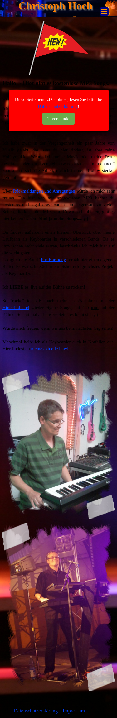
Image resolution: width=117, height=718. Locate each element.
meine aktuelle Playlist (52, 348)
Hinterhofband (15, 307)
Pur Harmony (53, 259)
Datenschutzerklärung (58, 57)
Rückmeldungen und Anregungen (44, 191)
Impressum (74, 710)
